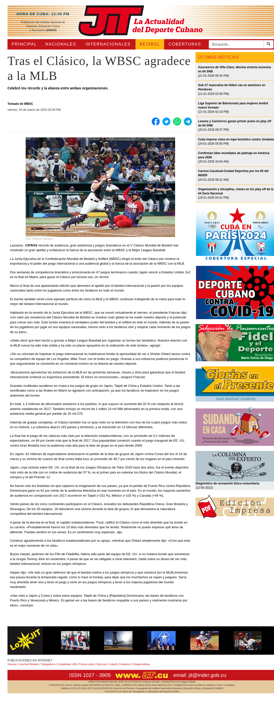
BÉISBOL (149, 44)
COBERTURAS (185, 44)
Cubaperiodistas (141, 664)
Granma (11, 664)
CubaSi (113, 664)
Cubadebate (64, 664)
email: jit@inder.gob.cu (199, 675)
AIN (75, 664)
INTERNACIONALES (108, 44)
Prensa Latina (86, 664)
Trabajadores (48, 664)
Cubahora (124, 664)
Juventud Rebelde (28, 664)
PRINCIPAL (24, 44)
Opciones (101, 664)
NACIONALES (61, 44)
